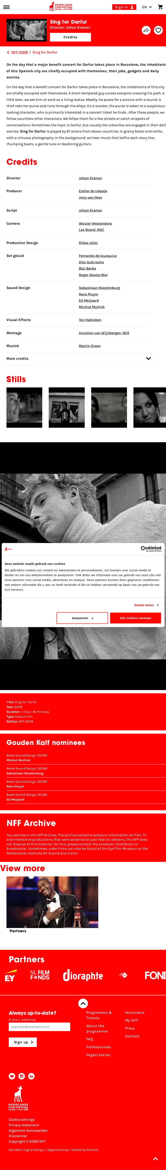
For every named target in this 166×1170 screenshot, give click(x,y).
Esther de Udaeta (93, 191)
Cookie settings (22, 1119)
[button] (157, 1159)
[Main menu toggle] (6, 7)
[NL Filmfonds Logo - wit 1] (45, 975)
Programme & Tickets (99, 1015)
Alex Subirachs (91, 262)
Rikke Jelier (88, 243)
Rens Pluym (88, 294)
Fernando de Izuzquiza (98, 255)
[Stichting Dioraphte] (88, 975)
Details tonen (143, 605)
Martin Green (90, 346)
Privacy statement (24, 1125)
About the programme (97, 1028)
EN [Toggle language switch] (147, 7)
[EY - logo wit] (16, 975)
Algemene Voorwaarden (28, 1130)
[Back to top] (83, 1003)
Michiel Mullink (92, 307)
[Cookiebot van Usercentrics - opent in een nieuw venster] (143, 549)
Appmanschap (58, 1150)
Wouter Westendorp (95, 223)
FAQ (89, 1039)
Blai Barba (87, 268)
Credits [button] (70, 37)
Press (130, 1028)
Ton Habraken (90, 320)
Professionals (98, 1047)
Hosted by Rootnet (85, 1150)
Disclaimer (18, 1136)
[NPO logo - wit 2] (128, 975)
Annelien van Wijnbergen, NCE (104, 333)
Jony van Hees (90, 197)
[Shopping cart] (160, 7)
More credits (78, 358)
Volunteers (135, 1012)
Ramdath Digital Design (26, 1150)
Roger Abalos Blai (93, 275)
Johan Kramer (90, 178)
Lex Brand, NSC (91, 229)
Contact (132, 1036)
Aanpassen (82, 617)
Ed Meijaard (89, 300)
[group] (52, 906)
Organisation (98, 1055)
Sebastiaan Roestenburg (99, 288)
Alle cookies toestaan (135, 617)
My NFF (132, 1020)
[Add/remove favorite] (158, 30)
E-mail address (39, 1024)
